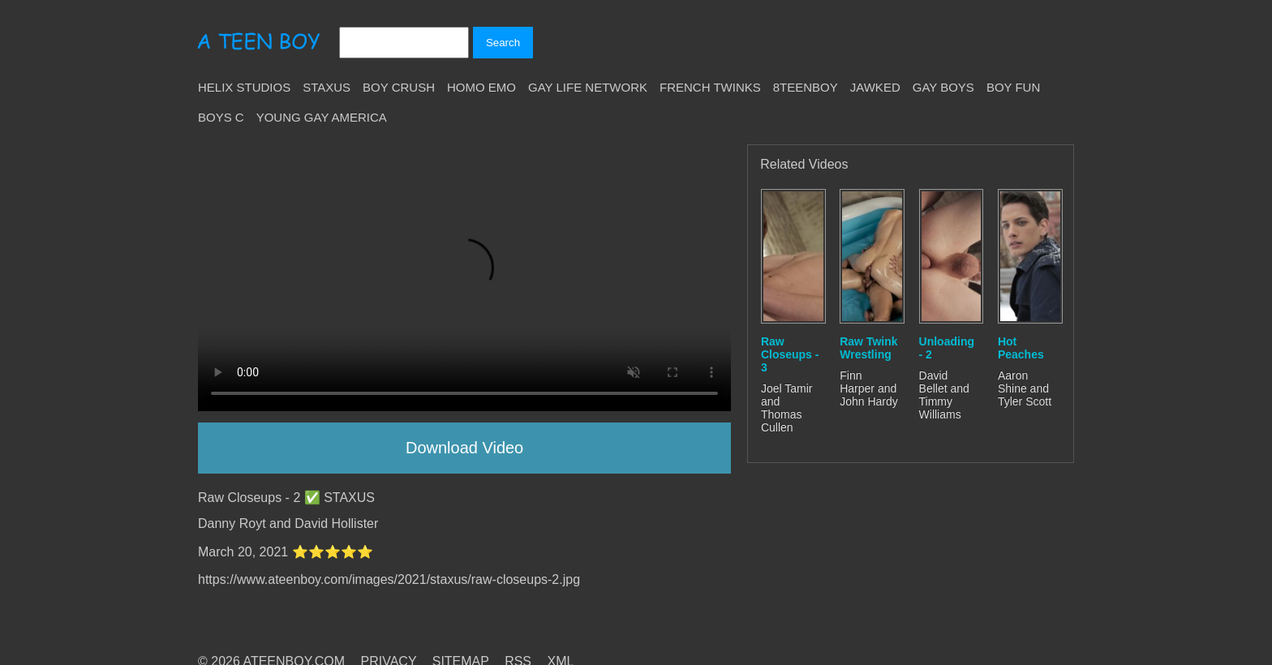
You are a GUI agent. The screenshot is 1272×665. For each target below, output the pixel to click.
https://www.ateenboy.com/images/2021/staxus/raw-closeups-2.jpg (389, 579)
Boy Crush (399, 87)
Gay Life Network (587, 87)
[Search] (404, 42)
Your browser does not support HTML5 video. (464, 277)
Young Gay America (321, 117)
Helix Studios (244, 87)
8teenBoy (805, 87)
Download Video (464, 448)
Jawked (875, 87)
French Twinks (710, 87)
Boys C (221, 117)
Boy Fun (1013, 87)
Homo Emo (481, 87)
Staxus (326, 87)
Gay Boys (943, 87)
